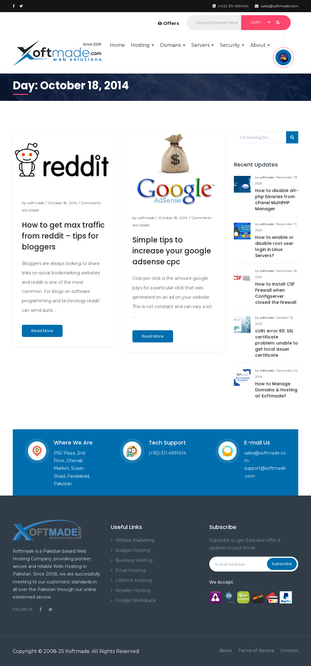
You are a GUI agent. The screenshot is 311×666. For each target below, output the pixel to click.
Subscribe (282, 564)
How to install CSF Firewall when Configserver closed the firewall (275, 293)
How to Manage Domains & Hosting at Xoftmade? (276, 390)
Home (117, 45)
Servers (202, 45)
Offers (168, 23)
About (260, 45)
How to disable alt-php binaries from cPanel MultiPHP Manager (276, 199)
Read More (42, 331)
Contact (289, 650)
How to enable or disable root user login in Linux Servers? (274, 246)
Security (232, 45)
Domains (172, 45)
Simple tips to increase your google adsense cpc (171, 251)
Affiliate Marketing (135, 540)
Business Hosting (133, 560)
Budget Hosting (132, 550)
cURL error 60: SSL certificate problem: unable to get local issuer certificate (276, 343)
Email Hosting (130, 570)
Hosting (142, 45)
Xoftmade (77, 651)
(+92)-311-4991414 (230, 6)
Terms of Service (256, 650)
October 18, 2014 (62, 203)
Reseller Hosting (133, 590)
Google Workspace (135, 600)
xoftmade (35, 203)
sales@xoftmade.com (276, 6)
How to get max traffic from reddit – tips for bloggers (63, 236)
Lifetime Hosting (133, 580)
